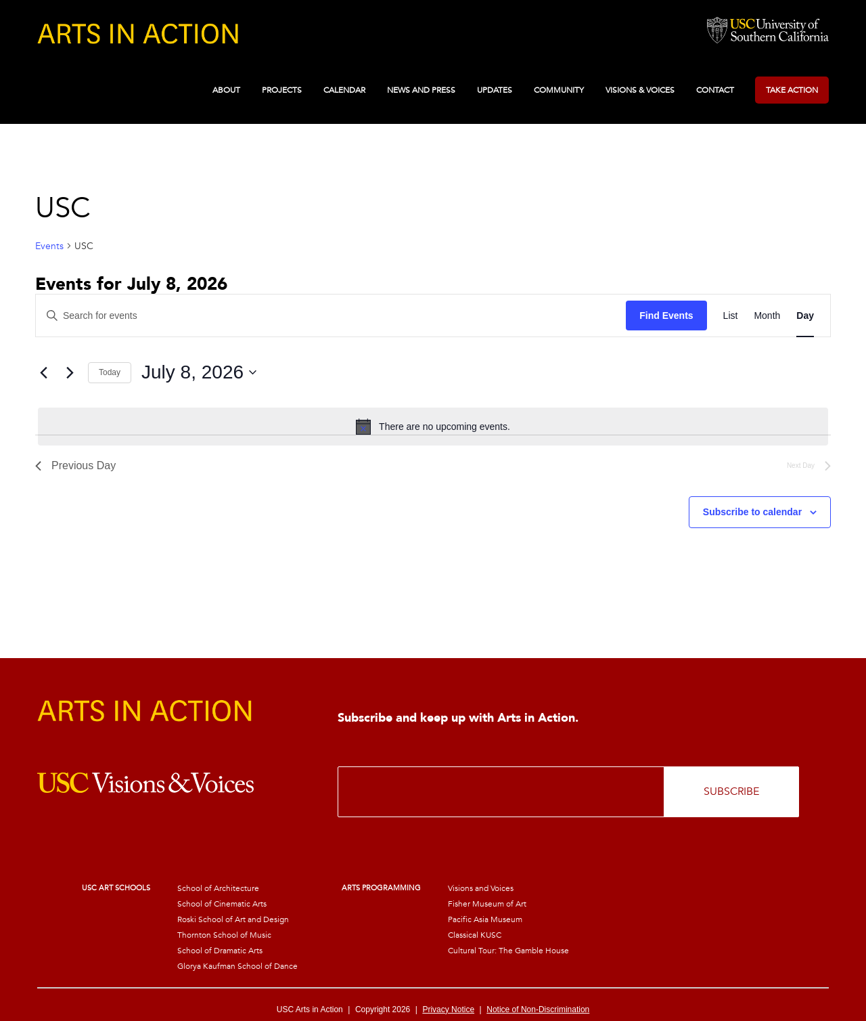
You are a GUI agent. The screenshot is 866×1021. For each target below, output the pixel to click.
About (226, 90)
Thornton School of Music (224, 935)
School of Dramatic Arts (220, 950)
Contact (715, 90)
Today (109, 372)
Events (49, 246)
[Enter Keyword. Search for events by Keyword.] (331, 316)
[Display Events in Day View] (805, 316)
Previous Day (75, 465)
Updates (494, 90)
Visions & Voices (640, 90)
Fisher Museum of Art (487, 903)
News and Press (421, 90)
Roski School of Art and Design (233, 919)
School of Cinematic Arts (222, 903)
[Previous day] (43, 372)
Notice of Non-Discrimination (537, 1009)
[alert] (433, 427)
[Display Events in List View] (730, 316)
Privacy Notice (448, 1009)
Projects (282, 90)
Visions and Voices (481, 888)
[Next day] (70, 372)
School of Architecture (218, 888)
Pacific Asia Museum (485, 919)
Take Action (792, 90)
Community (559, 90)
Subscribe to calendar (752, 511)
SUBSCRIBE (731, 791)
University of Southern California (768, 31)
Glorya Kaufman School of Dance (237, 966)
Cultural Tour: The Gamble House (508, 950)
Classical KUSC (474, 935)
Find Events (666, 315)
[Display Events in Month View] (767, 316)
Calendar (344, 90)
